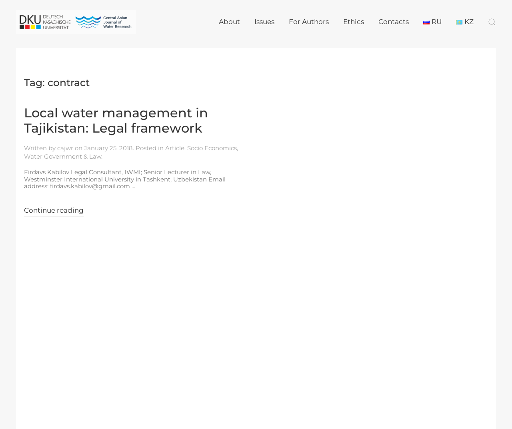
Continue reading (54, 210)
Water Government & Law (62, 156)
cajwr (65, 148)
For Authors (309, 22)
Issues (264, 22)
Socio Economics (212, 148)
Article (174, 148)
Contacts (393, 22)
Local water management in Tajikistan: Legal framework (116, 120)
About (229, 22)
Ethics (353, 22)
